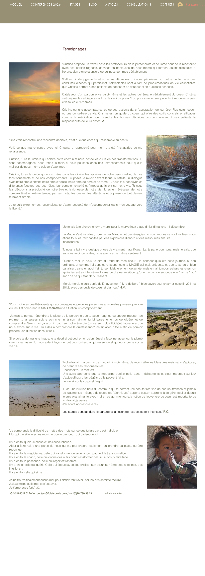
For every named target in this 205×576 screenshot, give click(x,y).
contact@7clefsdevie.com (52, 493)
